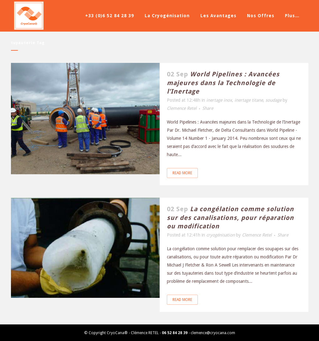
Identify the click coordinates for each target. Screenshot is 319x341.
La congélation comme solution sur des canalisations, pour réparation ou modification (230, 217)
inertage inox (219, 100)
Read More (182, 173)
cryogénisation (220, 234)
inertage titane (248, 100)
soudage (273, 100)
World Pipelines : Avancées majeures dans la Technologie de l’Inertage (223, 82)
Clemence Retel (182, 108)
